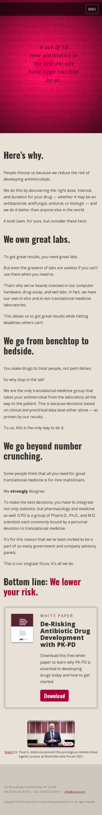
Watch (9, 752)
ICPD (35, 9)
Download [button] (54, 696)
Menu (92, 8)
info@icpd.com (74, 791)
